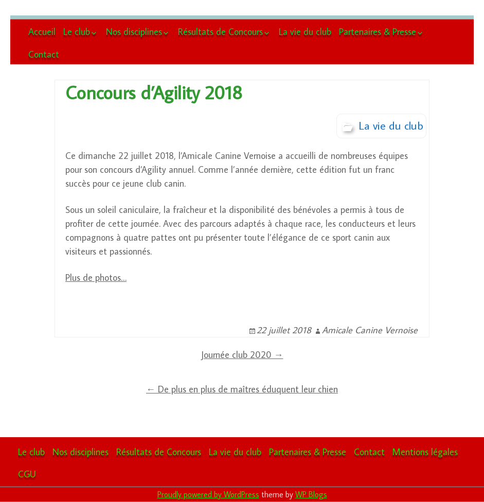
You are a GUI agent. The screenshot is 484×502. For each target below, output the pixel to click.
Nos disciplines (134, 32)
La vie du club (305, 32)
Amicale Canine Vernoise (370, 330)
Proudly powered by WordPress (208, 494)
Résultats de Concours (220, 32)
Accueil (42, 32)
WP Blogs (311, 494)
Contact (43, 54)
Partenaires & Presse (377, 32)
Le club (76, 32)
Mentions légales (425, 452)
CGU (27, 474)
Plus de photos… (96, 277)
